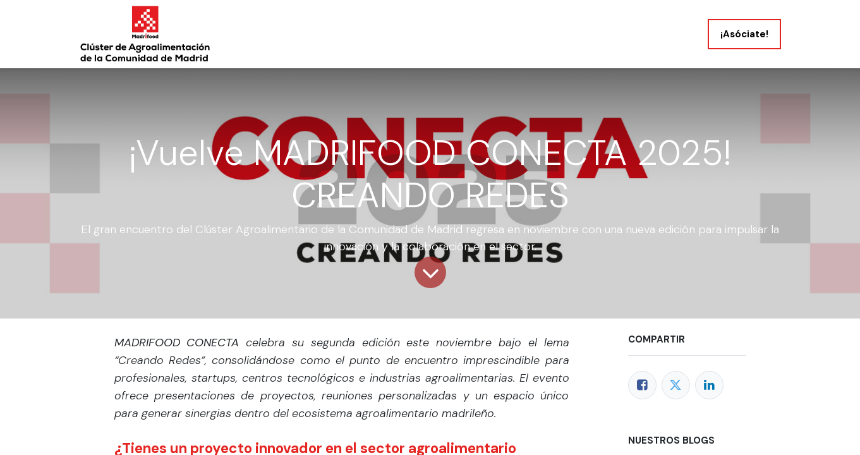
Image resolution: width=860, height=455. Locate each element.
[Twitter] (676, 385)
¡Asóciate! (744, 34)
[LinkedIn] (709, 385)
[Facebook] (642, 385)
